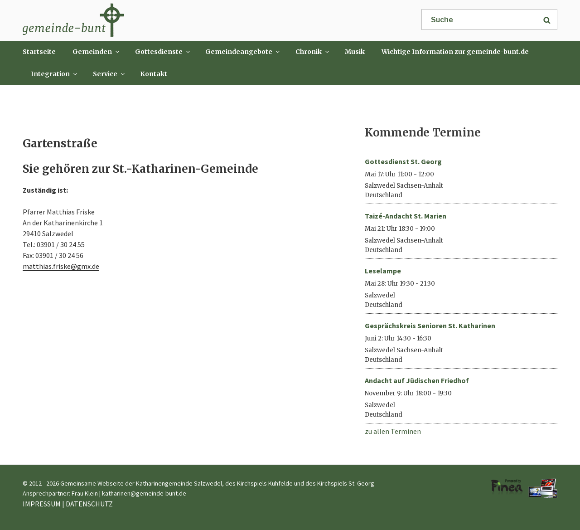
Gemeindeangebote (243, 52)
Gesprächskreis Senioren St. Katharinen (430, 325)
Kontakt (153, 74)
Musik (355, 52)
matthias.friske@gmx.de (61, 266)
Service (109, 74)
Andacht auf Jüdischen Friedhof (417, 380)
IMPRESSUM (42, 503)
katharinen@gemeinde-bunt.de (144, 493)
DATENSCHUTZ (89, 503)
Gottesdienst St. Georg (403, 161)
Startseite (39, 52)
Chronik (312, 52)
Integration (54, 74)
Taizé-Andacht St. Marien (405, 215)
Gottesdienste (163, 52)
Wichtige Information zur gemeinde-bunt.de (455, 52)
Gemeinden (96, 52)
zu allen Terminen (393, 431)
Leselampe (383, 270)
